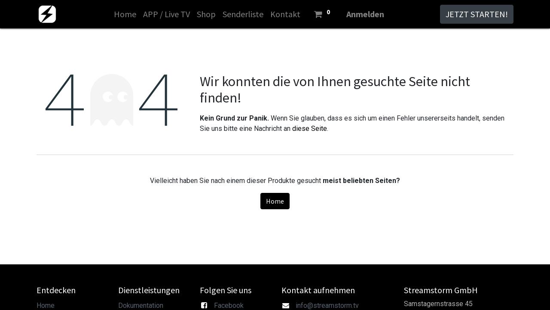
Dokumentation (140, 305)
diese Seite (309, 128)
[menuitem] (125, 14)
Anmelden (365, 14)
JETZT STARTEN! (477, 14)
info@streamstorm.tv (327, 305)
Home (275, 201)
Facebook (229, 305)
